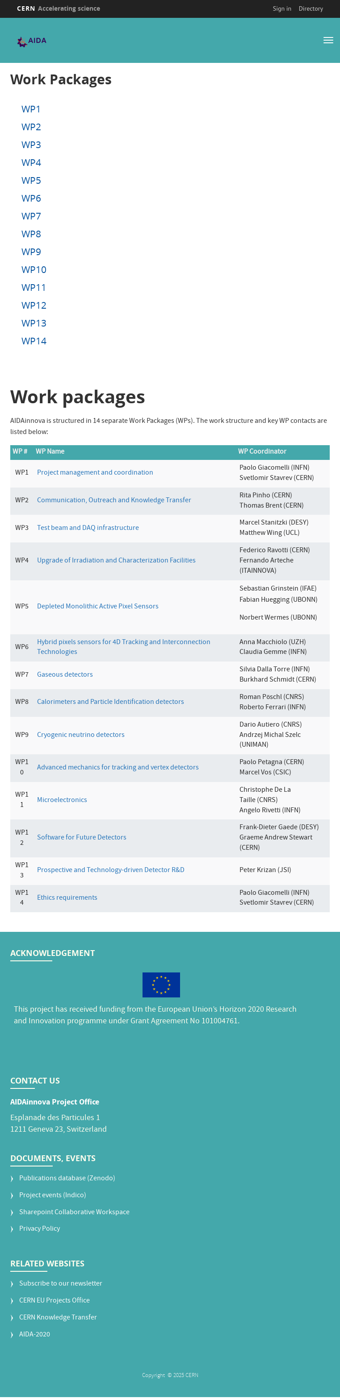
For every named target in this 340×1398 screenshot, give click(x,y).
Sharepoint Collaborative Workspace (74, 1213)
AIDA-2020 (34, 1335)
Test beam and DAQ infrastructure (88, 528)
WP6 (31, 198)
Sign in (282, 8)
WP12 (33, 305)
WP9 (31, 251)
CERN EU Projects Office (54, 1301)
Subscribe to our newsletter (60, 1284)
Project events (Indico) (52, 1196)
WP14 (33, 341)
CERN (58, 8)
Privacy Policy (39, 1229)
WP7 (31, 216)
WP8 (31, 233)
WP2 (31, 126)
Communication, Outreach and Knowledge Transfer (114, 500)
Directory (311, 8)
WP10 (33, 269)
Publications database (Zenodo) (67, 1179)
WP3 (31, 144)
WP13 (33, 323)
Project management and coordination (95, 473)
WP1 (31, 109)
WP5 (31, 180)
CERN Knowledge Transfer (58, 1318)
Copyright (154, 1375)
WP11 (33, 287)
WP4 (31, 162)
